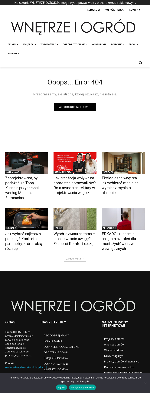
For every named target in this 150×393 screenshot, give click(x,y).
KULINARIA (11, 220)
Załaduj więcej (75, 244)
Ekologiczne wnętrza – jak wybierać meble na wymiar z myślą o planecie (122, 182)
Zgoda (61, 387)
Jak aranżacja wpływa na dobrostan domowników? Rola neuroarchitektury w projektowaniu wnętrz (72, 184)
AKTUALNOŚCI (13, 172)
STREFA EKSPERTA (63, 172)
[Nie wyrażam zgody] (145, 383)
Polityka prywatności (82, 387)
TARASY (58, 220)
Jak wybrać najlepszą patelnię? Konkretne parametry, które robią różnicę (26, 230)
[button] (140, 62)
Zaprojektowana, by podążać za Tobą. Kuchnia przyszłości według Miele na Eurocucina (25, 182)
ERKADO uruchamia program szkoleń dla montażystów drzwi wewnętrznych (122, 230)
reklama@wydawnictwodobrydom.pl (26, 352)
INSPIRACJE (108, 172)
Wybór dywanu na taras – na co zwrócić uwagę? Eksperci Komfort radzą (73, 230)
